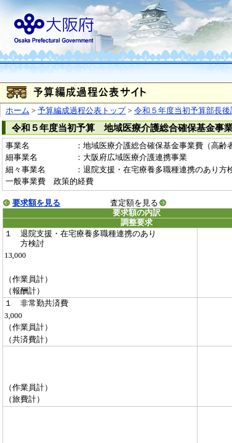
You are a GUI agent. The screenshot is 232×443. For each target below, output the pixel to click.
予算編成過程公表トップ (82, 110)
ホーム (18, 110)
